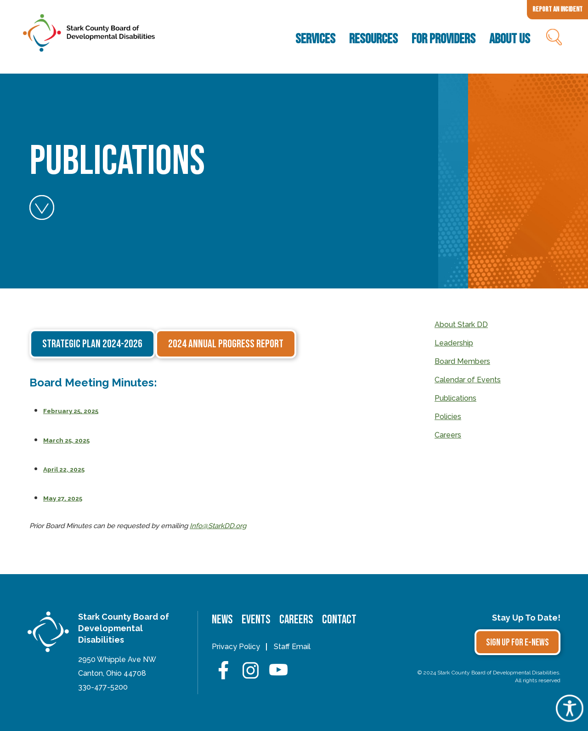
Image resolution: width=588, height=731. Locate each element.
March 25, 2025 (66, 440)
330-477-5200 (103, 687)
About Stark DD (461, 324)
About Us (509, 39)
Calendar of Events (468, 379)
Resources (373, 39)
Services (315, 39)
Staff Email (292, 646)
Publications (455, 398)
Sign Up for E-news (517, 642)
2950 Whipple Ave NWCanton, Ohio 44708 (117, 666)
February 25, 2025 (70, 410)
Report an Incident (557, 9)
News (222, 620)
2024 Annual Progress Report (225, 344)
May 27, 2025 (62, 498)
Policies (448, 416)
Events (256, 620)
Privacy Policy (236, 646)
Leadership (454, 343)
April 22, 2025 (64, 469)
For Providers (443, 39)
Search (553, 39)
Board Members (462, 361)
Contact (339, 620)
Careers (448, 435)
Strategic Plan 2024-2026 (92, 344)
